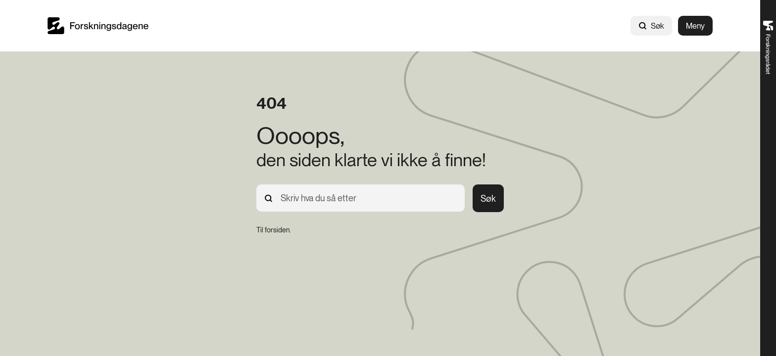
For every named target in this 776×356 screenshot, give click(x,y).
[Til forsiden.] (273, 230)
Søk (651, 26)
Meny (695, 26)
